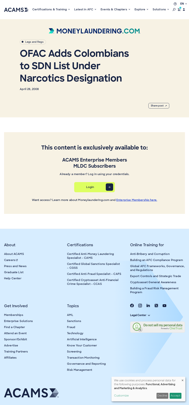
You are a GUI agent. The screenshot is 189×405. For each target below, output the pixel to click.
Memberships (13, 315)
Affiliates (10, 358)
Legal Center (140, 315)
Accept (175, 395)
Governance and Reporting (86, 364)
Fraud (71, 327)
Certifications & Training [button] (50, 9)
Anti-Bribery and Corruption (150, 254)
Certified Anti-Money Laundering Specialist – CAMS (90, 256)
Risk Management (79, 370)
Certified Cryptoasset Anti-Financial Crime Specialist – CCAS (92, 282)
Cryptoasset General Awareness (153, 282)
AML (70, 315)
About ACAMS (14, 254)
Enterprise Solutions (18, 321)
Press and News (15, 266)
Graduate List (13, 272)
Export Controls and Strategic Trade (155, 276)
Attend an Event (15, 333)
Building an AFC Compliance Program (156, 260)
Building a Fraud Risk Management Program (154, 290)
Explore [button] (140, 9)
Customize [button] (121, 395)
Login (90, 187)
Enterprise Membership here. (136, 200)
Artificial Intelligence (82, 339)
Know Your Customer (82, 345)
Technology (75, 333)
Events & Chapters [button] (114, 9)
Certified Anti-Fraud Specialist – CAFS (94, 274)
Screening (74, 351)
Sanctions (74, 321)
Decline (162, 395)
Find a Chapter (14, 327)
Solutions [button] (160, 9)
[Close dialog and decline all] (182, 379)
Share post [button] (159, 105)
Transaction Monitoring (83, 358)
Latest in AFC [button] (84, 9)
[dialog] (148, 389)
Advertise (11, 345)
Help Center (12, 278)
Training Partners (16, 351)
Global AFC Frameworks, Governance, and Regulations (157, 268)
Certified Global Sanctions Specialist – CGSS (93, 266)
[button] (174, 9)
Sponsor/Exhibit (15, 339)
